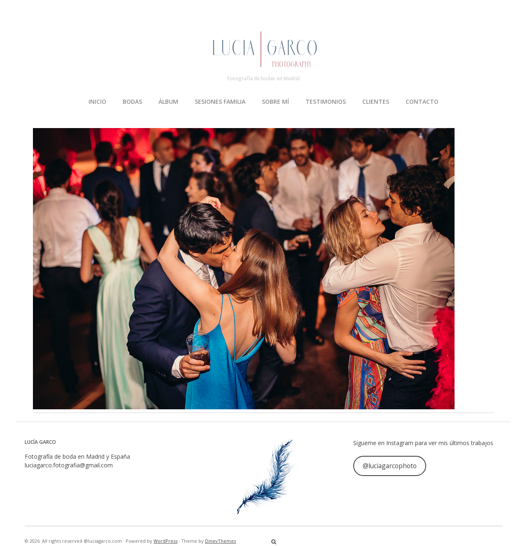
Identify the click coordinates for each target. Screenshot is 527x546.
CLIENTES (375, 101)
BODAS (132, 101)
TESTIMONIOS (325, 101)
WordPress (165, 541)
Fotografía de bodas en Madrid (263, 78)
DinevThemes (220, 541)
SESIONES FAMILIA (220, 101)
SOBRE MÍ (275, 101)
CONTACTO (422, 101)
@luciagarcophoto (390, 465)
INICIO (97, 101)
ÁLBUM (168, 101)
